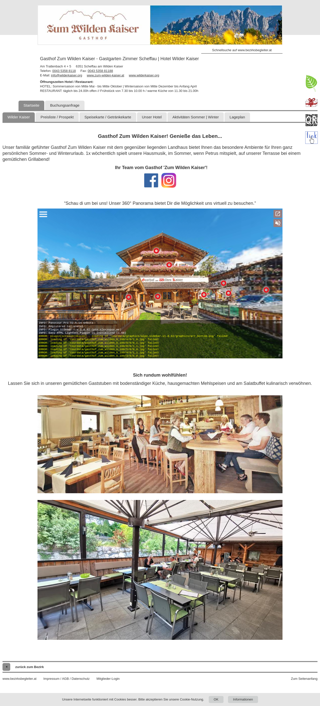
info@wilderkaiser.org (66, 75)
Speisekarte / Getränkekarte (107, 117)
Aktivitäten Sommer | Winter (195, 117)
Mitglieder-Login (108, 679)
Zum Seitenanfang (304, 679)
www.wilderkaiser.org (144, 75)
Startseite (31, 105)
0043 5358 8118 (64, 71)
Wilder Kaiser (19, 117)
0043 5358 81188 (100, 71)
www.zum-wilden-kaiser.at (105, 75)
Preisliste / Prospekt (57, 117)
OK (216, 699)
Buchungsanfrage (65, 105)
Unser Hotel (152, 117)
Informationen (243, 699)
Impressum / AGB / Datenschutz (66, 679)
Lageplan (237, 117)
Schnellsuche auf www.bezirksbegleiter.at (242, 50)
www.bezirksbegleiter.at (19, 679)
